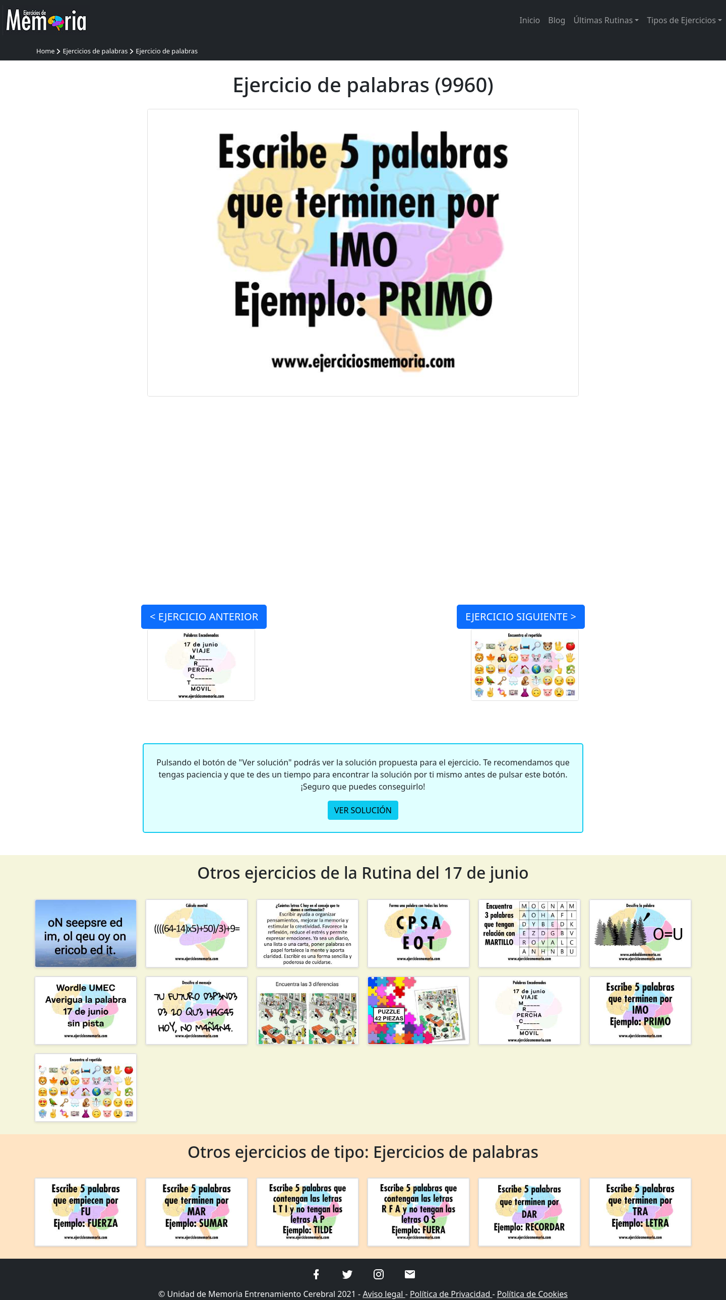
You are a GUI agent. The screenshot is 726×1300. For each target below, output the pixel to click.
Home (45, 50)
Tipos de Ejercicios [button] (681, 20)
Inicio (529, 20)
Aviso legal (383, 1293)
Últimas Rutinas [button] (603, 20)
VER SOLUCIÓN (363, 810)
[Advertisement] (85, 260)
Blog (556, 20)
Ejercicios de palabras (95, 50)
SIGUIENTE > (520, 616)
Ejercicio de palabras (167, 50)
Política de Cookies (532, 1293)
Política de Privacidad (451, 1293)
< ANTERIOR (204, 616)
